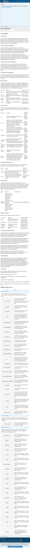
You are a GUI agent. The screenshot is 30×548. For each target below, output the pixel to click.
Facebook (26, 448)
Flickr (25, 453)
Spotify (25, 501)
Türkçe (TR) (3, 538)
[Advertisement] (15, 17)
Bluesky (25, 439)
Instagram (26, 477)
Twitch (25, 515)
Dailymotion (26, 443)
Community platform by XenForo (9, 541)
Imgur (25, 472)
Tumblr (25, 510)
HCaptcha (26, 467)
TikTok (25, 506)
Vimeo (25, 520)
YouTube (25, 530)
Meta (25, 482)
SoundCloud (16, 497)
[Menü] (1, 1)
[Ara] (29, 1)
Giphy (25, 458)
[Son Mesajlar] (26, 1)
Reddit (25, 491)
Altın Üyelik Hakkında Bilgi (6, 7)
